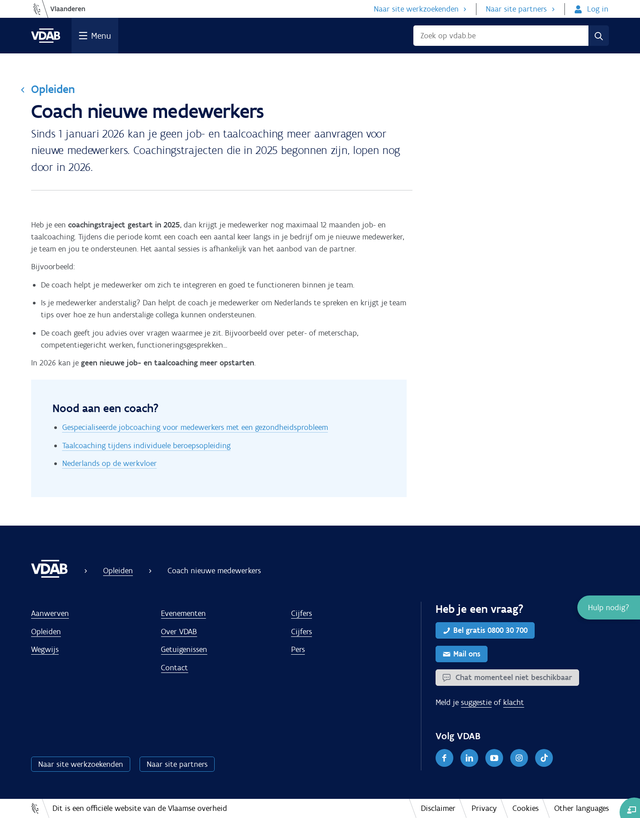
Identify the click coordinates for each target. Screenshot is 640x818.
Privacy (484, 808)
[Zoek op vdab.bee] (500, 35)
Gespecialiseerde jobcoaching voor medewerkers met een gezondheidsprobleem (195, 427)
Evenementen (183, 613)
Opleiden (53, 89)
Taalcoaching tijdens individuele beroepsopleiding (146, 445)
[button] (608, 607)
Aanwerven (50, 613)
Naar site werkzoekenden (416, 9)
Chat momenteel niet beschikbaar (512, 677)
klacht (513, 702)
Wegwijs (45, 649)
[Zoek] (598, 35)
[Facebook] (444, 758)
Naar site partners (516, 9)
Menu (101, 35)
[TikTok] (544, 758)
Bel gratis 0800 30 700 (490, 630)
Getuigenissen (184, 649)
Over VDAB (179, 631)
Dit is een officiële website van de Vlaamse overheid (139, 808)
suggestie (476, 702)
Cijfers (301, 613)
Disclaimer (438, 808)
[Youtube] (494, 758)
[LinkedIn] (469, 758)
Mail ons (466, 654)
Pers (298, 649)
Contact (174, 667)
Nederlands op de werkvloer (109, 463)
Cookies (525, 808)
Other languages (581, 808)
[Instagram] (519, 758)
